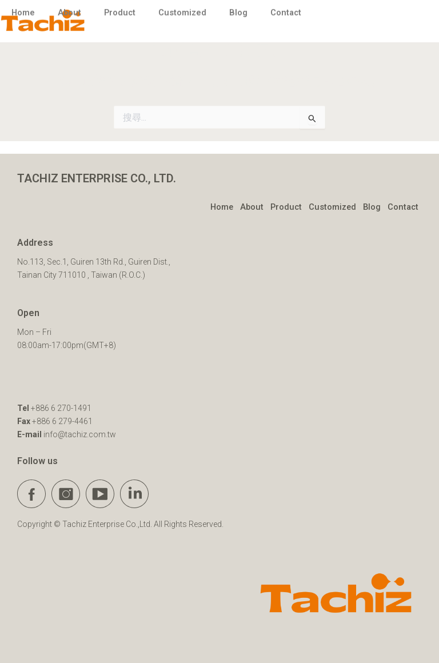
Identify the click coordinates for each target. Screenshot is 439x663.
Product (286, 207)
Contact (403, 207)
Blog (372, 207)
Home (221, 207)
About (252, 207)
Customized (332, 207)
